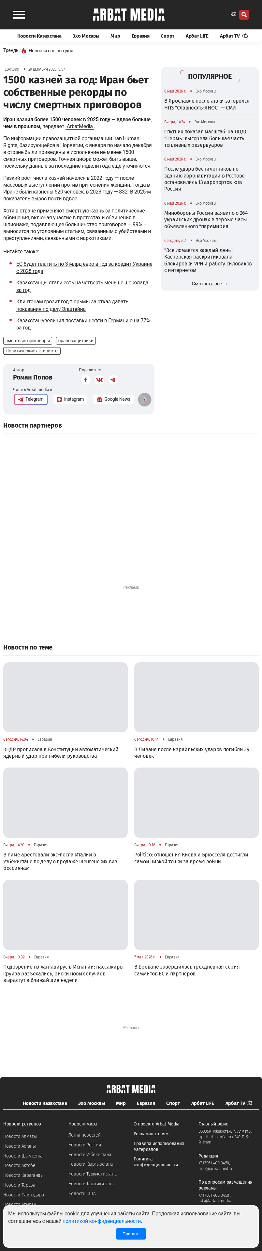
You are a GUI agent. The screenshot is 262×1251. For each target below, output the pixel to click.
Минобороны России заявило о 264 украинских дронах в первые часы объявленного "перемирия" (206, 219)
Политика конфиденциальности (156, 1162)
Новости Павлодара (23, 1195)
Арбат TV (234, 36)
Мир (115, 36)
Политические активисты (32, 350)
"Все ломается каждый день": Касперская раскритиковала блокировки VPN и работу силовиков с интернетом (208, 260)
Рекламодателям (151, 1134)
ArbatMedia (80, 126)
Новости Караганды (23, 1175)
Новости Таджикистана (91, 1184)
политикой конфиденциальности (102, 1221)
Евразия (141, 36)
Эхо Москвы (86, 36)
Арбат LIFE (197, 36)
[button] (144, 399)
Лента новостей (84, 1135)
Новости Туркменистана (92, 1174)
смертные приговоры (28, 340)
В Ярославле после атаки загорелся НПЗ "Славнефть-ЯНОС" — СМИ (207, 104)
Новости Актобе (19, 1165)
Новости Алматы (20, 1136)
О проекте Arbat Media (157, 1124)
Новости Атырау (19, 1204)
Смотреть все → (210, 284)
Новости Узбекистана (89, 1155)
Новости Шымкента (23, 1156)
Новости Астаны (19, 1146)
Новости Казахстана (39, 36)
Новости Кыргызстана (90, 1164)
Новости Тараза (19, 1185)
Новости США (82, 1193)
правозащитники (76, 340)
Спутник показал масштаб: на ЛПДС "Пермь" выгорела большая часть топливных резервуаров (205, 138)
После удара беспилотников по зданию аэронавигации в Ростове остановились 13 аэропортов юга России (204, 179)
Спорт (167, 36)
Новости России (84, 1145)
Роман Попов (32, 377)
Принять (131, 1233)
